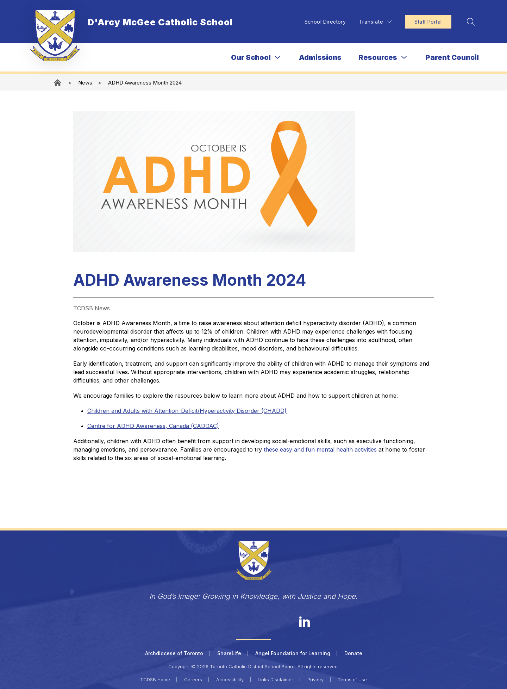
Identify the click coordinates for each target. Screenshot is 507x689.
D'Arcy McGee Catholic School (58, 82)
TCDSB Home (155, 679)
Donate (353, 653)
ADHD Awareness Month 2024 (145, 82)
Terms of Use (352, 679)
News (85, 82)
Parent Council (452, 57)
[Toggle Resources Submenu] (404, 57)
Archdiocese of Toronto (174, 653)
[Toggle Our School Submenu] (278, 57)
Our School (251, 57)
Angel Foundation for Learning (292, 653)
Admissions (320, 57)
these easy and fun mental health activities (320, 449)
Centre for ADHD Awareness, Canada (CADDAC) (153, 425)
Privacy (315, 679)
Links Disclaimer (275, 679)
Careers (193, 679)
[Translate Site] (374, 21)
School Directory (323, 22)
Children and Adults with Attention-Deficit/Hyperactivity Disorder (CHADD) (187, 410)
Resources (377, 57)
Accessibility (230, 679)
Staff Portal (426, 22)
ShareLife (229, 653)
